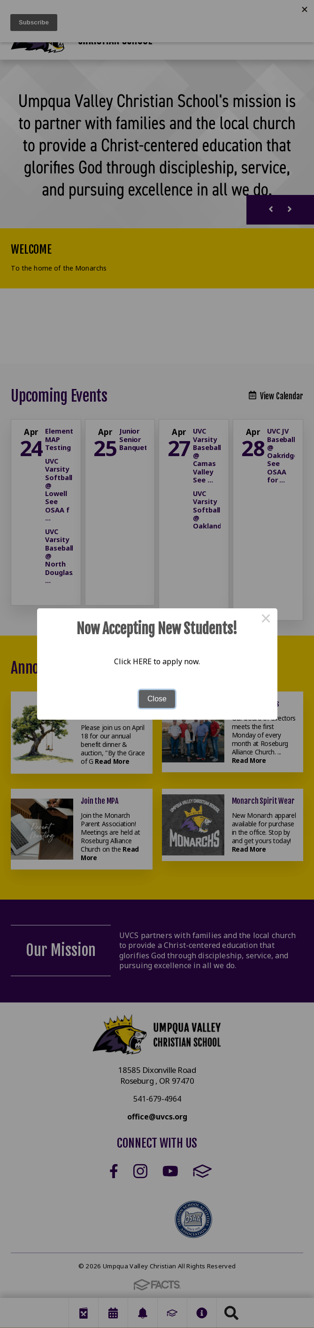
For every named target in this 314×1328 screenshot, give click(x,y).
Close (157, 699)
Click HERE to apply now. (157, 661)
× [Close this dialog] (266, 619)
